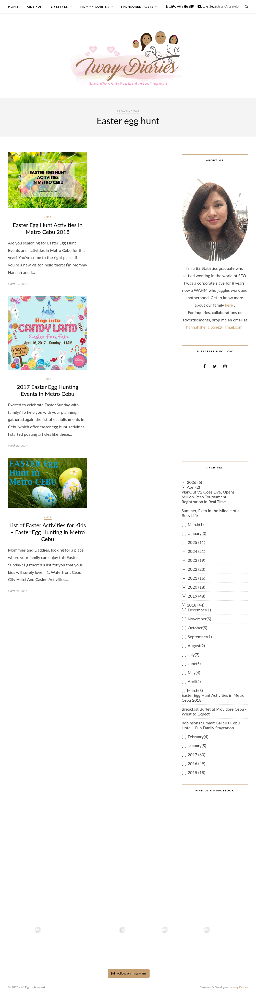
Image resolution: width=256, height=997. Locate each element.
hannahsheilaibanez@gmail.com (214, 326)
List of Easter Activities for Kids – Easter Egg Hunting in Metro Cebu (47, 532)
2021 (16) (196, 578)
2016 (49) (196, 763)
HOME (13, 6)
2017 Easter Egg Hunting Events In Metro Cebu (47, 390)
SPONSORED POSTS (137, 6)
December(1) (199, 609)
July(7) (193, 654)
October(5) (197, 627)
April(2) (193, 487)
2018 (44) (195, 604)
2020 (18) (196, 587)
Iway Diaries (240, 987)
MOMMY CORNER (94, 6)
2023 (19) (196, 560)
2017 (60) (196, 754)
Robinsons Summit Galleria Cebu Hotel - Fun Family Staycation (211, 725)
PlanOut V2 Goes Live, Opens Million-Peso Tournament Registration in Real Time (208, 496)
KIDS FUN (35, 6)
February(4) (198, 736)
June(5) (194, 663)
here (229, 305)
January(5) (197, 745)
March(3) (195, 690)
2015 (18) (196, 772)
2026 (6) (194, 482)
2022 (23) (196, 569)
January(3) (197, 533)
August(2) (196, 645)
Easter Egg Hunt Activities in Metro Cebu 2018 (47, 228)
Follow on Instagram (128, 973)
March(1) (196, 524)
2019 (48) (196, 595)
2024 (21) (196, 551)
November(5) (199, 618)
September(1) (200, 636)
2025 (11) (196, 542)
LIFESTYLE (59, 6)
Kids (47, 217)
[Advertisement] (215, 415)
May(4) (194, 672)
